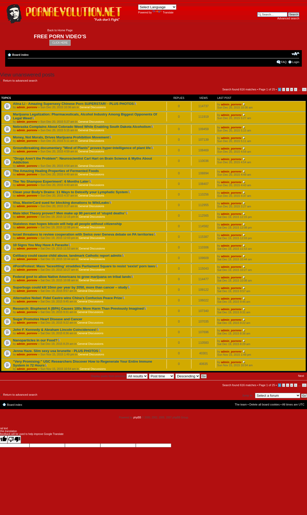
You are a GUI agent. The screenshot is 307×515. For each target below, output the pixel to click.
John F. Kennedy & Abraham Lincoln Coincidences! (54, 330)
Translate (163, 12)
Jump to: (247, 395)
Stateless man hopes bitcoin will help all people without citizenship (67, 224)
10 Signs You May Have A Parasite (40, 245)
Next (301, 375)
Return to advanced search (20, 80)
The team (241, 404)
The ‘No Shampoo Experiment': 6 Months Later (51, 181)
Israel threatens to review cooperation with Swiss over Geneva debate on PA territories (83, 234)
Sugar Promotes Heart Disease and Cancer (47, 319)
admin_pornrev (27, 107)
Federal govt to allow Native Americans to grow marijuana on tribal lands (72, 277)
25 (304, 89)
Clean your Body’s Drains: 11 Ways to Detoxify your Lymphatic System (70, 192)
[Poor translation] (14, 439)
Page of (267, 89)
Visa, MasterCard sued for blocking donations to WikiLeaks (61, 203)
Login (295, 62)
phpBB (137, 417)
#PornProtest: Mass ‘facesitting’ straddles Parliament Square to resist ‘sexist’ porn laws (84, 266)
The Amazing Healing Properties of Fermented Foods (56, 171)
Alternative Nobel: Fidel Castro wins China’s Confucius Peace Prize (67, 298)
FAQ (284, 62)
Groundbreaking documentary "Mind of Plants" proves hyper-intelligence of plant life (82, 148)
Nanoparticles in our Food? (35, 340)
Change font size (295, 53)
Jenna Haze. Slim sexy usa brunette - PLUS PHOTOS (55, 351)
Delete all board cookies (264, 404)
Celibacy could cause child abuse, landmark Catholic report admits (67, 256)
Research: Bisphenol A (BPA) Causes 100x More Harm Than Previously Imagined (78, 308)
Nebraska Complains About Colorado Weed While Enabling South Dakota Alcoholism (82, 127)
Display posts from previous (119, 376)
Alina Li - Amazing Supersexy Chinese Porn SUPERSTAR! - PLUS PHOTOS (73, 104)
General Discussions (93, 107)
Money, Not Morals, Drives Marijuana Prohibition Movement (61, 137)
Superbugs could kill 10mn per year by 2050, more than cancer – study (70, 287)
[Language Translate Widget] (157, 7)
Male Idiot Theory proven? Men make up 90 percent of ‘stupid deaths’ (69, 213)
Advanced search (288, 18)
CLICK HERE (60, 42)
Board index (20, 54)
